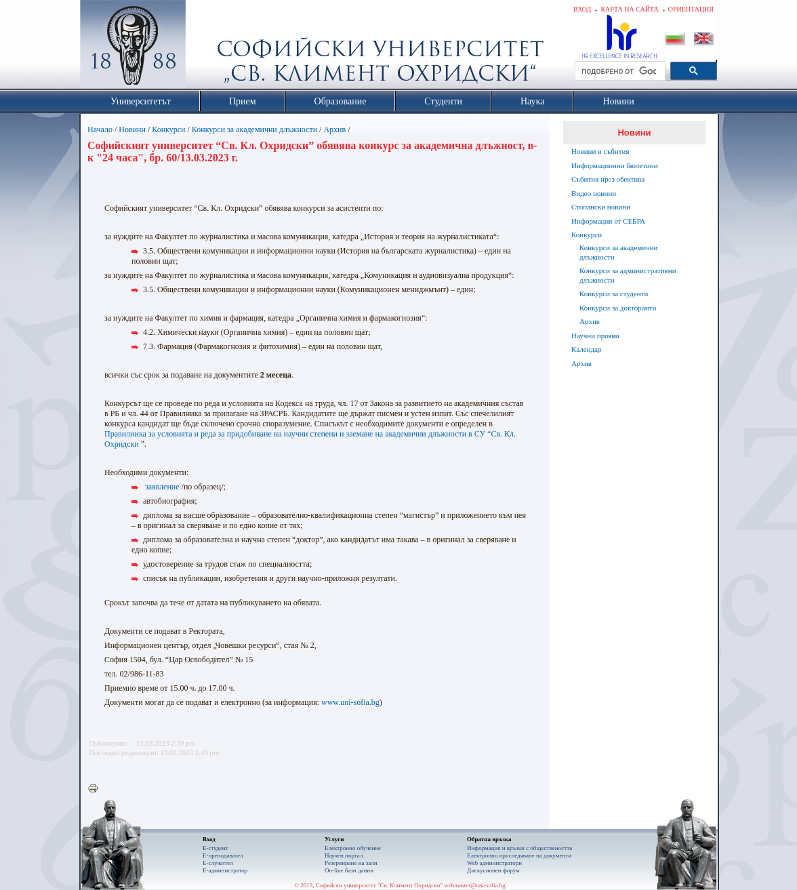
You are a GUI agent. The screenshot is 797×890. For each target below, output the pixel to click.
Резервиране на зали (351, 862)
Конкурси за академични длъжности (254, 129)
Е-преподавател (223, 855)
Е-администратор (225, 870)
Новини (132, 129)
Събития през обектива (608, 179)
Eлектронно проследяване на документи (519, 855)
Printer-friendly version (96, 789)
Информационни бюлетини (614, 165)
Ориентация (691, 9)
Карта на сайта (629, 9)
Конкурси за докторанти (617, 308)
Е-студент (215, 848)
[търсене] (618, 71)
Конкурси (168, 129)
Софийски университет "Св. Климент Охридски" (209, 47)
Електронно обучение (353, 848)
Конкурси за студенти (613, 293)
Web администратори (494, 862)
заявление (162, 486)
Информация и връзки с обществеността (519, 848)
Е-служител (218, 862)
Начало (100, 129)
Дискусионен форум (493, 870)
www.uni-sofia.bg (350, 702)
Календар (586, 349)
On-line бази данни (349, 870)
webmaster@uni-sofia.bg (475, 885)
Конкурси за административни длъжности (627, 275)
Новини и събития (600, 151)
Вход (582, 9)
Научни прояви (595, 335)
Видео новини (593, 193)
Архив (334, 129)
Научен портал (344, 855)
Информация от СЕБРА (608, 221)
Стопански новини (600, 207)
